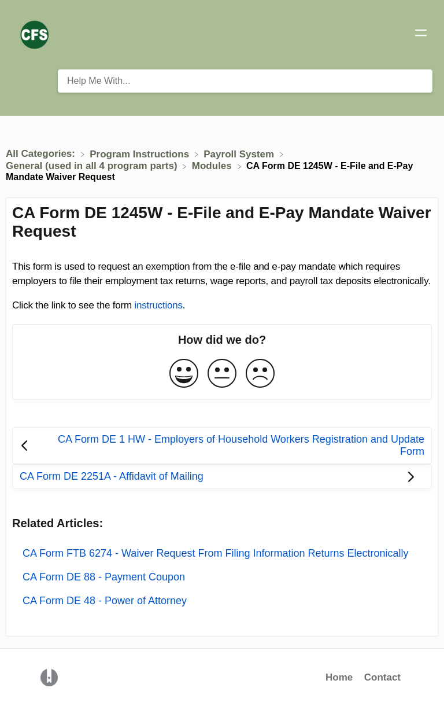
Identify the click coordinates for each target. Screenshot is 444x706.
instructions (158, 305)
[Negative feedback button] (260, 374)
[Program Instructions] (141, 153)
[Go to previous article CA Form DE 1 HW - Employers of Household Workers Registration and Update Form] (222, 445)
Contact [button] (382, 677)
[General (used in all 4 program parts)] (93, 165)
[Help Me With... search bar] (245, 81)
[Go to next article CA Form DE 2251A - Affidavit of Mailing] (222, 476)
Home (339, 677)
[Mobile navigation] (421, 35)
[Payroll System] (240, 153)
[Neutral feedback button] (222, 374)
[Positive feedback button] (184, 374)
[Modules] (213, 165)
